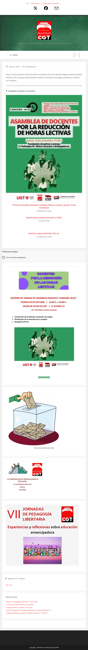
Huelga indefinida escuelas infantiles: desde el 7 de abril (26, 613)
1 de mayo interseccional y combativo (20, 604)
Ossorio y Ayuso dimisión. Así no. (43, 233)
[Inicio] (27, 3)
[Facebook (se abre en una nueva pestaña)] (45, 8)
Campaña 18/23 (44, 377)
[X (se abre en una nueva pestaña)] (35, 8)
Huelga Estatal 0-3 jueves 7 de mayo (19, 607)
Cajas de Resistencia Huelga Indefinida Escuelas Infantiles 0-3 (28, 610)
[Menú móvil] (14, 55)
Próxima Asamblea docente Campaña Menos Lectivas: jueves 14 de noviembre (44, 206)
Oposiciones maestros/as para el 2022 (44, 217)
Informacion (31, 66)
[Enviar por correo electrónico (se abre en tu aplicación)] (54, 8)
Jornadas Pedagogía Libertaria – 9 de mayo (21, 602)
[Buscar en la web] (76, 55)
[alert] (44, 257)
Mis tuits (9, 585)
